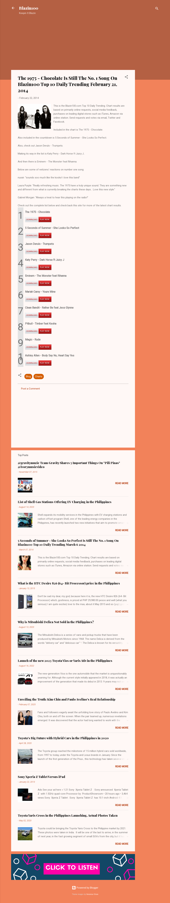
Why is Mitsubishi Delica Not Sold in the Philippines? (56, 622)
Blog (28, 376)
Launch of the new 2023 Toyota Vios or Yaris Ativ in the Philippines (65, 661)
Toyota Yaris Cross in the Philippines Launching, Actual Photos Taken (68, 815)
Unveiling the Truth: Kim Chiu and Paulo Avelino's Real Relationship (66, 699)
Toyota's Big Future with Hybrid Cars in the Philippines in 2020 (63, 738)
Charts (38, 376)
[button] (126, 77)
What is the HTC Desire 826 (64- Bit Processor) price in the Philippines (69, 583)
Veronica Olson (92, 894)
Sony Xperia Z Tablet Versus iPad (41, 777)
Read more (121, 483)
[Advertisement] (148, 70)
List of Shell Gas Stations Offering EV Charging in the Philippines (64, 502)
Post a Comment (30, 388)
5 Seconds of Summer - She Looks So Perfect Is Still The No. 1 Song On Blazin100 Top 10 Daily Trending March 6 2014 (68, 543)
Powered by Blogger (85, 887)
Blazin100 (28, 8)
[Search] (157, 9)
